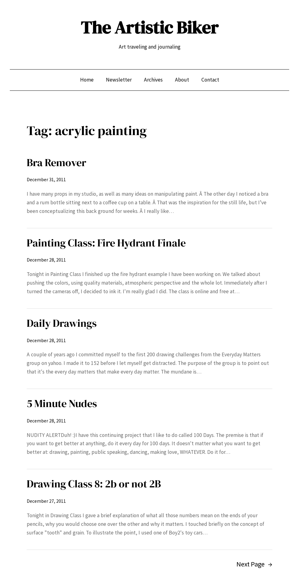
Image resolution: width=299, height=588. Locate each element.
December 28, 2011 (46, 260)
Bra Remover (56, 162)
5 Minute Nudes (62, 403)
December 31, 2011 (46, 179)
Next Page (254, 564)
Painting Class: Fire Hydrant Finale (106, 243)
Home (87, 79)
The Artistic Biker (149, 27)
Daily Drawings (62, 323)
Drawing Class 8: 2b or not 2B (94, 484)
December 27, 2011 (46, 501)
